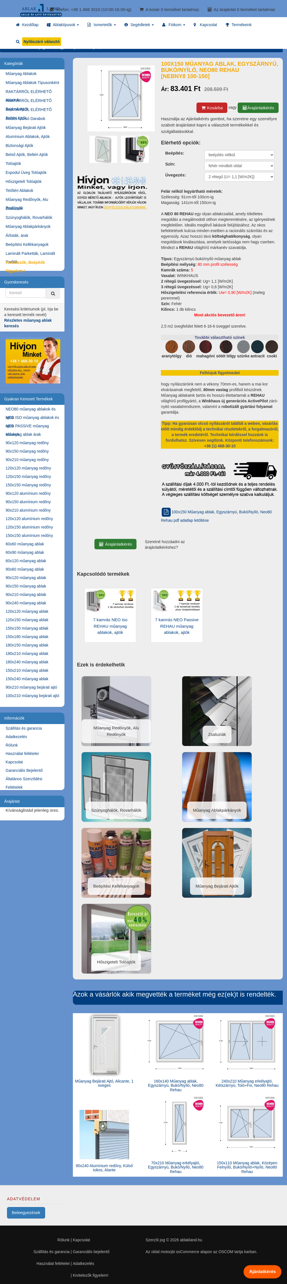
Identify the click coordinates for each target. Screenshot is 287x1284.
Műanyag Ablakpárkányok (28, 226)
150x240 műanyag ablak (27, 679)
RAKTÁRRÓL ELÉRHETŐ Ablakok (29, 92)
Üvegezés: (175, 175)
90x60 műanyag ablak (25, 569)
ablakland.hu (191, 1240)
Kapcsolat (14, 762)
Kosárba (212, 107)
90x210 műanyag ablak (26, 594)
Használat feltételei (22, 753)
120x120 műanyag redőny (28, 468)
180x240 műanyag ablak (27, 662)
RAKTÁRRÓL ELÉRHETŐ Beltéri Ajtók (29, 110)
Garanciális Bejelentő (24, 770)
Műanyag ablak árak (23, 434)
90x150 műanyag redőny (27, 451)
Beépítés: (174, 153)
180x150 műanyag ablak (27, 645)
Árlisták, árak (17, 235)
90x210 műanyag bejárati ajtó (31, 687)
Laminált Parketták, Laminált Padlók (30, 254)
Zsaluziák (14, 208)
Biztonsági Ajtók (19, 145)
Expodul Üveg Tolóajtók (26, 172)
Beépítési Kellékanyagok (27, 244)
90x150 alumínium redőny (28, 502)
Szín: (170, 164)
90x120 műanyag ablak (26, 577)
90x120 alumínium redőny (28, 493)
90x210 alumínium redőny (28, 510)
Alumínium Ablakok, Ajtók (28, 136)
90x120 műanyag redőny (27, 443)
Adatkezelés (16, 736)
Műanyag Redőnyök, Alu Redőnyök (27, 200)
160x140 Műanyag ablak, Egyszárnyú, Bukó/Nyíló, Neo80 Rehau (175, 1085)
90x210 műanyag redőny (27, 459)
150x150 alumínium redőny (29, 535)
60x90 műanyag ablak (25, 552)
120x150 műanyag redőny (28, 476)
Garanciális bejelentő (91, 1251)
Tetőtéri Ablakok (19, 190)
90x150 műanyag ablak (26, 586)
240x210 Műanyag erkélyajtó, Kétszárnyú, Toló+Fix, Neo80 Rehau (247, 1083)
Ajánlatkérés (263, 1271)
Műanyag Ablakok (21, 73)
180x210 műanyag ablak (27, 653)
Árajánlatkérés (258, 107)
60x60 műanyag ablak (25, 544)
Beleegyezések (26, 1212)
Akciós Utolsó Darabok (25, 118)
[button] (63, 25)
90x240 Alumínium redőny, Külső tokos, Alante (104, 1167)
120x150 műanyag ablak (27, 620)
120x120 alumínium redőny (29, 518)
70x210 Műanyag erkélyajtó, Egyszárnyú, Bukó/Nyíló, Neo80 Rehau (175, 1167)
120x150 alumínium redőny (29, 527)
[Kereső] (53, 293)
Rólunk (12, 745)
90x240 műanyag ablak (26, 603)
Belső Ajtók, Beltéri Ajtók (27, 154)
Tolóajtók (13, 163)
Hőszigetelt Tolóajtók (23, 181)
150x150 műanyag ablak (27, 628)
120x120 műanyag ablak (27, 611)
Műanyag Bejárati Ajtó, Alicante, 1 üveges (104, 1083)
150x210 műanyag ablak (27, 670)
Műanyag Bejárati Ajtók (26, 127)
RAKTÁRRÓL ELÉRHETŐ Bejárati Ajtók (29, 101)
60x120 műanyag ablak (26, 561)
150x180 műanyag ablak (27, 636)
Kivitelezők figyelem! (90, 1275)
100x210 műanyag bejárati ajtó (32, 695)
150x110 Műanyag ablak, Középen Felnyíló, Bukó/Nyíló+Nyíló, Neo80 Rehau (247, 1167)
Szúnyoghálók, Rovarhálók (29, 217)
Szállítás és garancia (24, 728)
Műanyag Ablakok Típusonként (32, 82)
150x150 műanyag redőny (28, 485)
